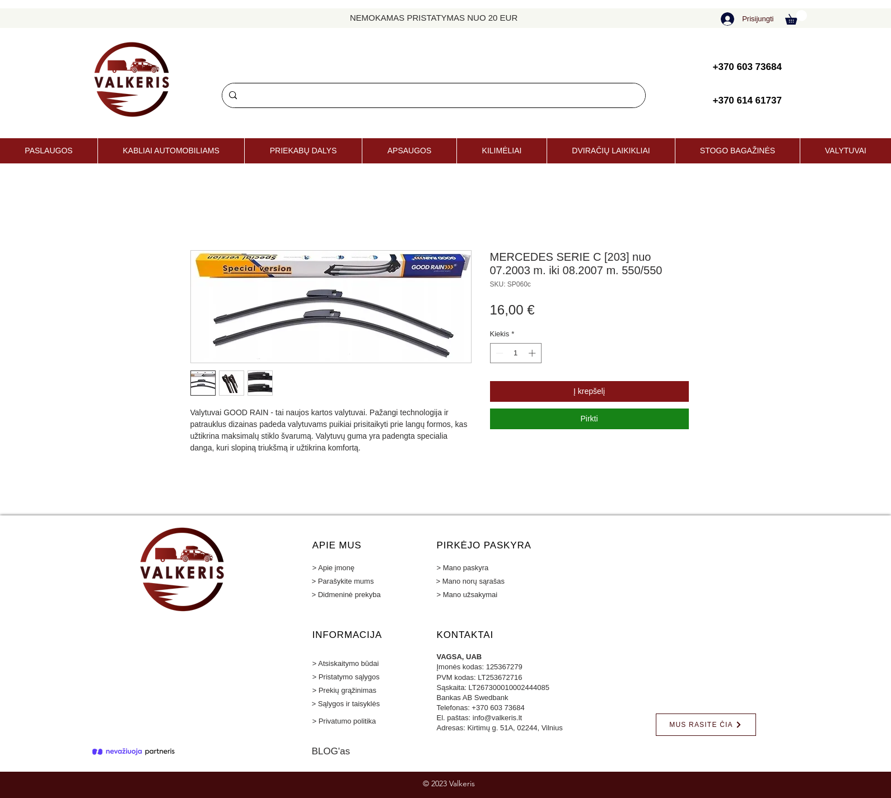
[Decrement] (498, 353)
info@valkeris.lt (497, 717)
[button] (796, 17)
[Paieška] (433, 95)
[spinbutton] (515, 353)
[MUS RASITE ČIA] (706, 724)
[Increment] (533, 353)
